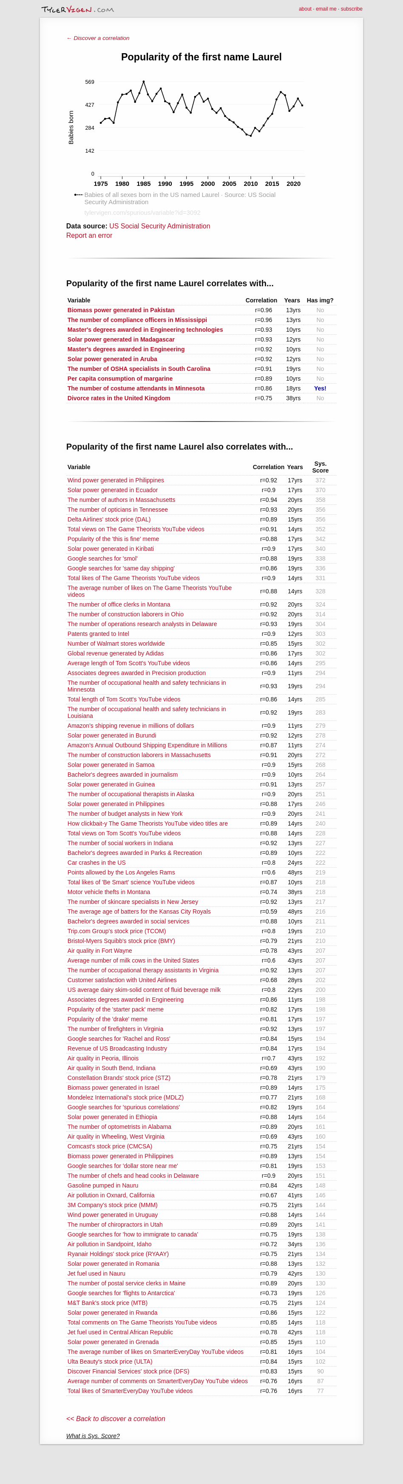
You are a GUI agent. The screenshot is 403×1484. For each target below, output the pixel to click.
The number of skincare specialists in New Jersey (133, 901)
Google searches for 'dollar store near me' (123, 1165)
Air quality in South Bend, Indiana (112, 1068)
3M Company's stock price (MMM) (113, 1205)
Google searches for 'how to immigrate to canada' (133, 1234)
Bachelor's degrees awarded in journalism (123, 774)
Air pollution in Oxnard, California (111, 1195)
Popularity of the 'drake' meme (108, 1019)
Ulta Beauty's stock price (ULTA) (110, 1361)
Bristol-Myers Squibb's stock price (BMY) (121, 940)
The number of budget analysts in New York (125, 813)
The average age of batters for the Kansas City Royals (139, 911)
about (305, 9)
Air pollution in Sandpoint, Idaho (110, 1244)
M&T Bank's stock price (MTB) (108, 1302)
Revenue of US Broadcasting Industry (117, 1048)
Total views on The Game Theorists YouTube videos (136, 529)
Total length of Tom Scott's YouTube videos (124, 699)
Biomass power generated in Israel (113, 1087)
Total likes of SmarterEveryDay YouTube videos (130, 1390)
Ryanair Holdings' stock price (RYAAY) (118, 1253)
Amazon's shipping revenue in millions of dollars (131, 725)
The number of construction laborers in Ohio (126, 614)
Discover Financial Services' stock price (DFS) (129, 1371)
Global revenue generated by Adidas (116, 653)
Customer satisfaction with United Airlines (122, 980)
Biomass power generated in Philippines (120, 1156)
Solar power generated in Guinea (111, 784)
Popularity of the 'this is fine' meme (113, 538)
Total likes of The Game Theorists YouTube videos (134, 578)
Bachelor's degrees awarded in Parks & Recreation (135, 852)
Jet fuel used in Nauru (96, 1273)
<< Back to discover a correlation (115, 1418)
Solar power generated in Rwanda (113, 1312)
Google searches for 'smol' (103, 558)
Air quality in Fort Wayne (100, 950)
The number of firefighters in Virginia (115, 1028)
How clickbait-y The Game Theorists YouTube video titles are (148, 823)
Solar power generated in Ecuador (113, 490)
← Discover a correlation (98, 38)
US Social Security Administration (159, 226)
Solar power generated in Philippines (116, 803)
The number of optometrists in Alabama (119, 1126)
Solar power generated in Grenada (113, 1342)
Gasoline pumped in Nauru (103, 1185)
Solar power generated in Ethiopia (112, 1117)
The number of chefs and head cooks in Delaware (133, 1175)
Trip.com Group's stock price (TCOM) (117, 931)
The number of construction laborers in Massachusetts (139, 755)
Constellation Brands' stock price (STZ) (119, 1077)
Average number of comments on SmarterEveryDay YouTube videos (158, 1381)
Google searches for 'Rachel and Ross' (119, 1038)
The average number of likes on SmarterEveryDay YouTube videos (156, 1351)
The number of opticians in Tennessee (118, 509)
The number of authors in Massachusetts (122, 499)
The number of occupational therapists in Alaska (131, 794)
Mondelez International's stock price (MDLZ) (126, 1097)
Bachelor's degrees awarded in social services (129, 921)
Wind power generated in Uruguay (113, 1214)
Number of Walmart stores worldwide (116, 643)
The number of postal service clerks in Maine (127, 1283)
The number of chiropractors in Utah (115, 1224)
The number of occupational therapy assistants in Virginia (143, 970)
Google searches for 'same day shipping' (121, 568)
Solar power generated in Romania (113, 1263)
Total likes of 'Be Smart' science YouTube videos (131, 882)
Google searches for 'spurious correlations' (124, 1107)
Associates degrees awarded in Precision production (137, 672)
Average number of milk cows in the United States (133, 960)
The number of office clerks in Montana (119, 604)
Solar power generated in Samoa (111, 764)
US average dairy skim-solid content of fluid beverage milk (144, 989)
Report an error (89, 235)
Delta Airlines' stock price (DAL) (109, 519)
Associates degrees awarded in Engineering (126, 999)
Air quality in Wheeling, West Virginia (116, 1136)
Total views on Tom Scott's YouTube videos (124, 833)
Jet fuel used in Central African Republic (120, 1332)
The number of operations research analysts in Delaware (142, 624)
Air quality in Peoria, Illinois (103, 1058)
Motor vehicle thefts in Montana (109, 892)
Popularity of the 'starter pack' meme (116, 1009)
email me (326, 9)
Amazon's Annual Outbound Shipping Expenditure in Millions (147, 745)
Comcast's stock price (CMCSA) (110, 1146)
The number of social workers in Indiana (120, 843)
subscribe (352, 9)
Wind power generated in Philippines (116, 480)
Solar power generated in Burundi (112, 735)
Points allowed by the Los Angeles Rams (121, 872)
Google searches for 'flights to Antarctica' (121, 1293)
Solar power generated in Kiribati (111, 548)
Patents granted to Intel (98, 633)
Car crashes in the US (97, 862)
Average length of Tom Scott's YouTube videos (129, 663)
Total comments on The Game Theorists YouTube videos (142, 1322)
